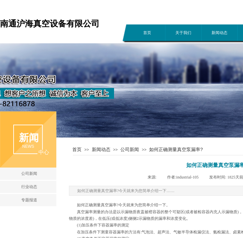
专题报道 (29, 200)
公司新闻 (129, 149)
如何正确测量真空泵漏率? (176, 149)
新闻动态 (219, 32)
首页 (147, 32)
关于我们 (183, 32)
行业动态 (29, 186)
